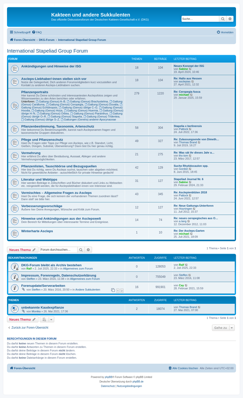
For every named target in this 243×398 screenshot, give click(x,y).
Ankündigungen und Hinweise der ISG (51, 66)
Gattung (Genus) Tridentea (102, 116)
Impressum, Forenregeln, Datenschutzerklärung (58, 275)
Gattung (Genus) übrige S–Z (40, 119)
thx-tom (183, 155)
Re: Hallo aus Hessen (188, 78)
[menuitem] (37, 32)
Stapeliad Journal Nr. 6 (189, 179)
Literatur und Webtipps (39, 179)
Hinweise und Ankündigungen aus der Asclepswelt (61, 218)
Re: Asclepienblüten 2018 (190, 192)
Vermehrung (30, 153)
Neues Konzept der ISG (189, 65)
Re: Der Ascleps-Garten (189, 230)
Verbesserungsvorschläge (41, 206)
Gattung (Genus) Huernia (81, 110)
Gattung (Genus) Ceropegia (64, 104)
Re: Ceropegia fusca (187, 91)
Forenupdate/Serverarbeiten (43, 286)
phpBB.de (138, 381)
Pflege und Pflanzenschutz (42, 140)
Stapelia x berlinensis (188, 125)
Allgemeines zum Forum (78, 268)
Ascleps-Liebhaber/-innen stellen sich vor (53, 79)
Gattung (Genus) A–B (50, 101)
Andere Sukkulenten (88, 289)
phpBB (108, 377)
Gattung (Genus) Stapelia (65, 116)
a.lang (182, 221)
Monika (36, 311)
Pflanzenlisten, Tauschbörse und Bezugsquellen (59, 166)
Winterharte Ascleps (37, 231)
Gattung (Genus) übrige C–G (78, 107)
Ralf (29, 268)
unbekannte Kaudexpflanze (42, 307)
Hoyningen (185, 208)
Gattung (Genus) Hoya (47, 110)
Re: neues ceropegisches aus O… (196, 218)
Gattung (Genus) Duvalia (101, 104)
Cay (181, 285)
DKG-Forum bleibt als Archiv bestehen (51, 265)
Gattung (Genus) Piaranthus (89, 113)
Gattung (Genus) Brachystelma (87, 101)
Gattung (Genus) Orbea (53, 113)
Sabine (183, 68)
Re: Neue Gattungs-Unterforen (194, 205)
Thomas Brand (188, 142)
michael (184, 94)
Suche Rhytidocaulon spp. (191, 165)
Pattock (183, 128)
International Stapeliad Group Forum (47, 51)
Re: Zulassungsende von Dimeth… (196, 139)
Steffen (30, 278)
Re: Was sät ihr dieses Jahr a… (194, 152)
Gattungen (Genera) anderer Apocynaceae (88, 119)
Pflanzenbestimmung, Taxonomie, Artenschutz (57, 126)
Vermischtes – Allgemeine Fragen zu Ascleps (56, 193)
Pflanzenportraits (34, 92)
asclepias (184, 81)
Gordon (183, 168)
